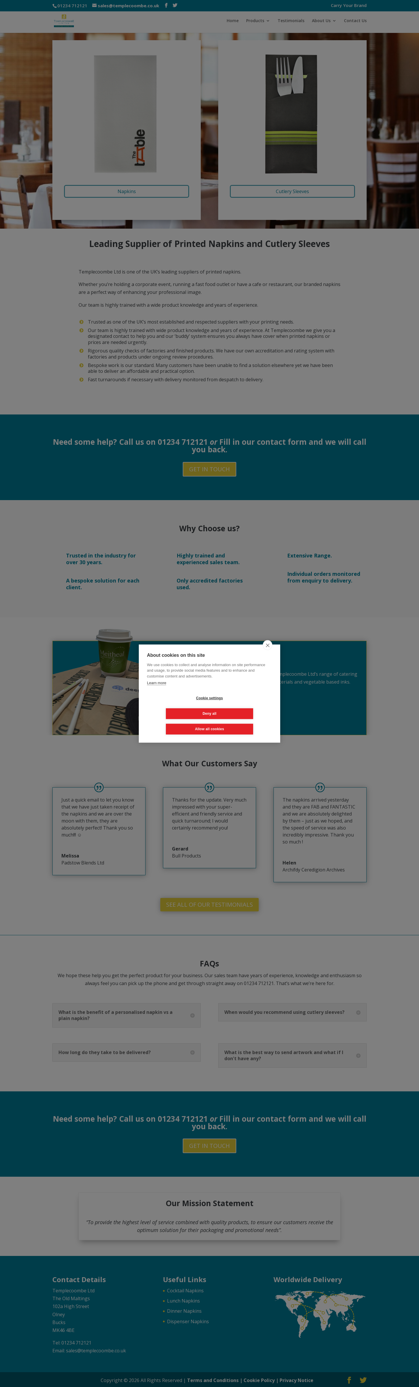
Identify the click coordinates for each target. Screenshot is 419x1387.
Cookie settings (174, 706)
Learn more (156, 690)
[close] (267, 653)
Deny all (244, 706)
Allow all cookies (209, 721)
